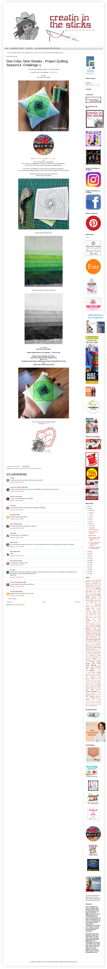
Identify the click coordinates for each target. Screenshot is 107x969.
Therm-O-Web (91, 691)
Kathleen (12, 542)
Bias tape (91, 593)
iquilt (93, 701)
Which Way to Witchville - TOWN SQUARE (94, 548)
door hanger (96, 699)
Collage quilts (90, 608)
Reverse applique (96, 674)
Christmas (98, 605)
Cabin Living (93, 602)
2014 (88, 569)
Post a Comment (12, 598)
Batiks (87, 593)
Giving (87, 631)
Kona (89, 642)
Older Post (77, 602)
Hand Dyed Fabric (96, 633)
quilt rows (93, 702)
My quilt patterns (96, 652)
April (90, 521)
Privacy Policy (29, 48)
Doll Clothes (95, 616)
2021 (88, 554)
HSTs (97, 631)
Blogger (75, 961)
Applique (98, 588)
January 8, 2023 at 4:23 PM (16, 565)
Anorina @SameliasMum (16, 582)
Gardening (88, 630)
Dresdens (91, 617)
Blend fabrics (97, 593)
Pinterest (93, 660)
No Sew (87, 653)
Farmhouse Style (89, 623)
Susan (12, 533)
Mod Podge (98, 649)
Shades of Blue (92, 535)
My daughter (88, 652)
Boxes (96, 598)
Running (91, 675)
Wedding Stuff (94, 698)
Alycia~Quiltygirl (14, 524)
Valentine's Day (89, 694)
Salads (87, 677)
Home (6, 48)
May (90, 519)
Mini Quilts (25, 468)
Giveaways (97, 630)
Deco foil (91, 614)
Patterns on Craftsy (95, 655)
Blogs (92, 598)
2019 (88, 558)
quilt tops (98, 702)
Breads (87, 600)
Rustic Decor (97, 675)
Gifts (92, 630)
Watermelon (98, 696)
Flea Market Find (97, 623)
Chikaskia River (89, 605)
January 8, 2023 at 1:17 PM (16, 555)
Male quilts (91, 647)
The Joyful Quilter (14, 591)
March (90, 523)
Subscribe (88, 82)
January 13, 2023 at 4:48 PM (17, 595)
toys (96, 705)
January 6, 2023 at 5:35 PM (16, 537)
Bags (90, 591)
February (91, 525)
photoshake (88, 702)
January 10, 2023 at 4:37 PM (17, 586)
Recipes (99, 672)
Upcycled (99, 693)
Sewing (93, 677)
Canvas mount (93, 603)
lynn (11, 570)
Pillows (94, 658)
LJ (10, 478)
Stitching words (93, 683)
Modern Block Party (90, 650)
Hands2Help (89, 635)
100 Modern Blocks (90, 580)
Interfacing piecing (96, 638)
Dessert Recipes (97, 614)
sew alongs (92, 705)
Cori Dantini (92, 609)
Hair (100, 631)
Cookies (88, 609)
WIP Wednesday (97, 694)
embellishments (89, 701)
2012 (88, 573)
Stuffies (99, 685)
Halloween (88, 633)
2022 (88, 551)
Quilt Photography (96, 667)
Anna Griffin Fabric (90, 588)
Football (92, 625)
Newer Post (9, 602)
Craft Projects (92, 613)
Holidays (98, 635)
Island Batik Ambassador (93, 639)
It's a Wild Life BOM (91, 641)
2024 (88, 506)
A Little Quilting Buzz (93, 529)
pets (100, 701)
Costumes (98, 609)
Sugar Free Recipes (90, 686)
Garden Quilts (96, 628)
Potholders (92, 661)
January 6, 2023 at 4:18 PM (16, 528)
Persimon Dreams (39, 158)
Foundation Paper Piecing (16, 468)
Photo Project (89, 657)
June (90, 517)
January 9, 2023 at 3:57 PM (16, 577)
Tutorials (93, 693)
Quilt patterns (90, 668)
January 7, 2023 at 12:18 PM (17, 546)
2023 (88, 508)
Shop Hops (94, 680)
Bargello (94, 591)
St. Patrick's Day (93, 681)
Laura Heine (92, 644)
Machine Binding (94, 646)
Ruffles (87, 675)
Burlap (99, 600)
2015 (88, 567)
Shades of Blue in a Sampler (93, 532)
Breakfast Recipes (93, 600)
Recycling (88, 674)
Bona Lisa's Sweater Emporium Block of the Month (47, 48)
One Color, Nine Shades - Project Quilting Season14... (94, 544)
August (90, 512)
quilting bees (88, 704)
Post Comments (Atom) (19, 604)
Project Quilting (52, 158)
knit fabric (96, 701)
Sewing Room (94, 678)
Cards (99, 603)
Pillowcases (88, 658)
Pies (100, 656)
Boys (99, 598)
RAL (96, 670)
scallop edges (95, 704)
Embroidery (88, 620)
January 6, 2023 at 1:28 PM (16, 519)
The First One (53, 72)
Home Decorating (90, 636)
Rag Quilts (92, 672)
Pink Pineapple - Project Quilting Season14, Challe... (94, 539)
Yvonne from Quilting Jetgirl (17, 487)
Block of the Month (91, 595)
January (91, 527)
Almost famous (97, 586)
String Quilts (93, 685)
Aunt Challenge (93, 589)
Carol (11, 505)
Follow (87, 237)
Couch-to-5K (88, 611)
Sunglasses (95, 688)
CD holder (88, 602)
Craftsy (99, 613)
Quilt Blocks (91, 665)
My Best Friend (98, 650)
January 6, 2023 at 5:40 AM (16, 500)
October (91, 510)
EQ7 (94, 619)
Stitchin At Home (14, 496)
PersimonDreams (14, 560)
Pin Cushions (31, 468)
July (90, 514)
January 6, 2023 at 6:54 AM (16, 509)
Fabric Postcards (96, 622)
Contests (99, 608)
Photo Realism (95, 657)
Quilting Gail (13, 514)
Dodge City (88, 616)
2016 (88, 564)
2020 (88, 556)
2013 (88, 571)
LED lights (93, 642)
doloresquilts (13, 551)
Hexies (93, 635)
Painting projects (94, 653)
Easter (99, 619)
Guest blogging (92, 631)
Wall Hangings (90, 696)
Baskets (99, 591)
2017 (88, 562)
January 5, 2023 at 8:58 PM (16, 491)
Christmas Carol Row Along (93, 606)
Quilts (91, 670)
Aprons (87, 589)
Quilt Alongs (96, 663)
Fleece (87, 625)
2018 (88, 560)
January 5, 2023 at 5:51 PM (16, 482)
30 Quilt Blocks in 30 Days (16, 48)
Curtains (87, 614)
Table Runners (96, 689)
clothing (87, 699)
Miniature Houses (90, 649)
